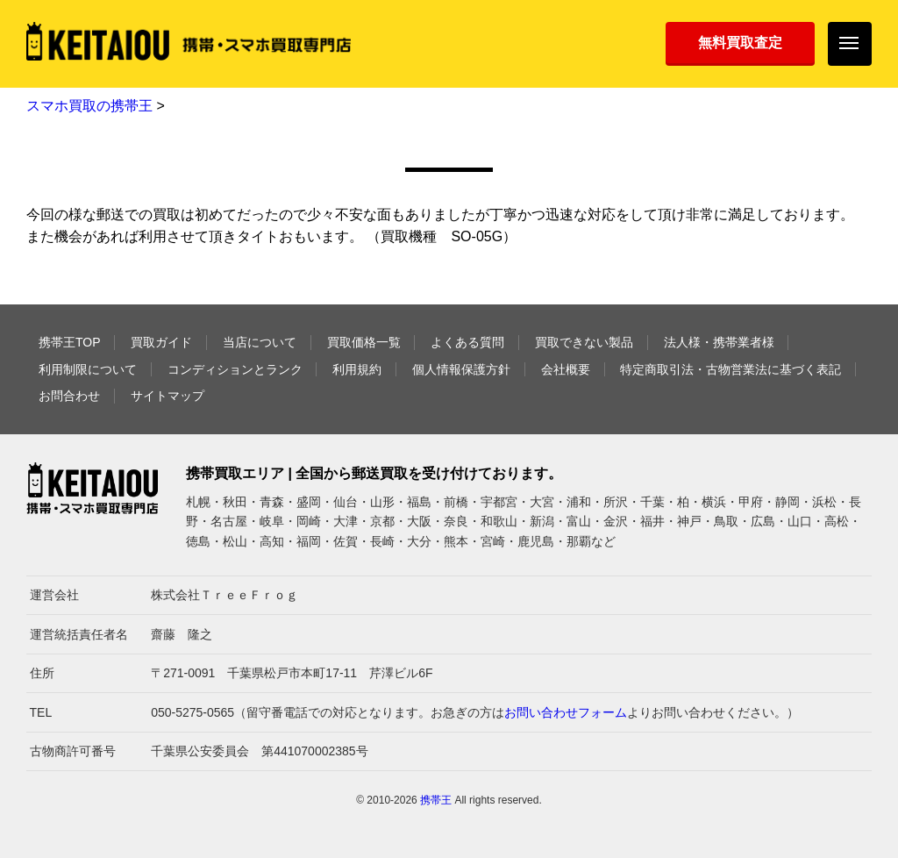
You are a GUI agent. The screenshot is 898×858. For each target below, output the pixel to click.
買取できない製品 (584, 342)
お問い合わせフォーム (565, 712)
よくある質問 (467, 342)
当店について (259, 342)
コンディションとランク (235, 369)
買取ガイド (161, 342)
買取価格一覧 (364, 342)
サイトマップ (167, 396)
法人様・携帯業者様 (719, 342)
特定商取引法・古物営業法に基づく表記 (730, 369)
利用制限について (88, 369)
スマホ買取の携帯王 (89, 105)
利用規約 (356, 369)
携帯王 (436, 800)
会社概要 (565, 369)
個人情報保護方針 (461, 369)
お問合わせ (69, 396)
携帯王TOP (70, 342)
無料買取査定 (740, 42)
